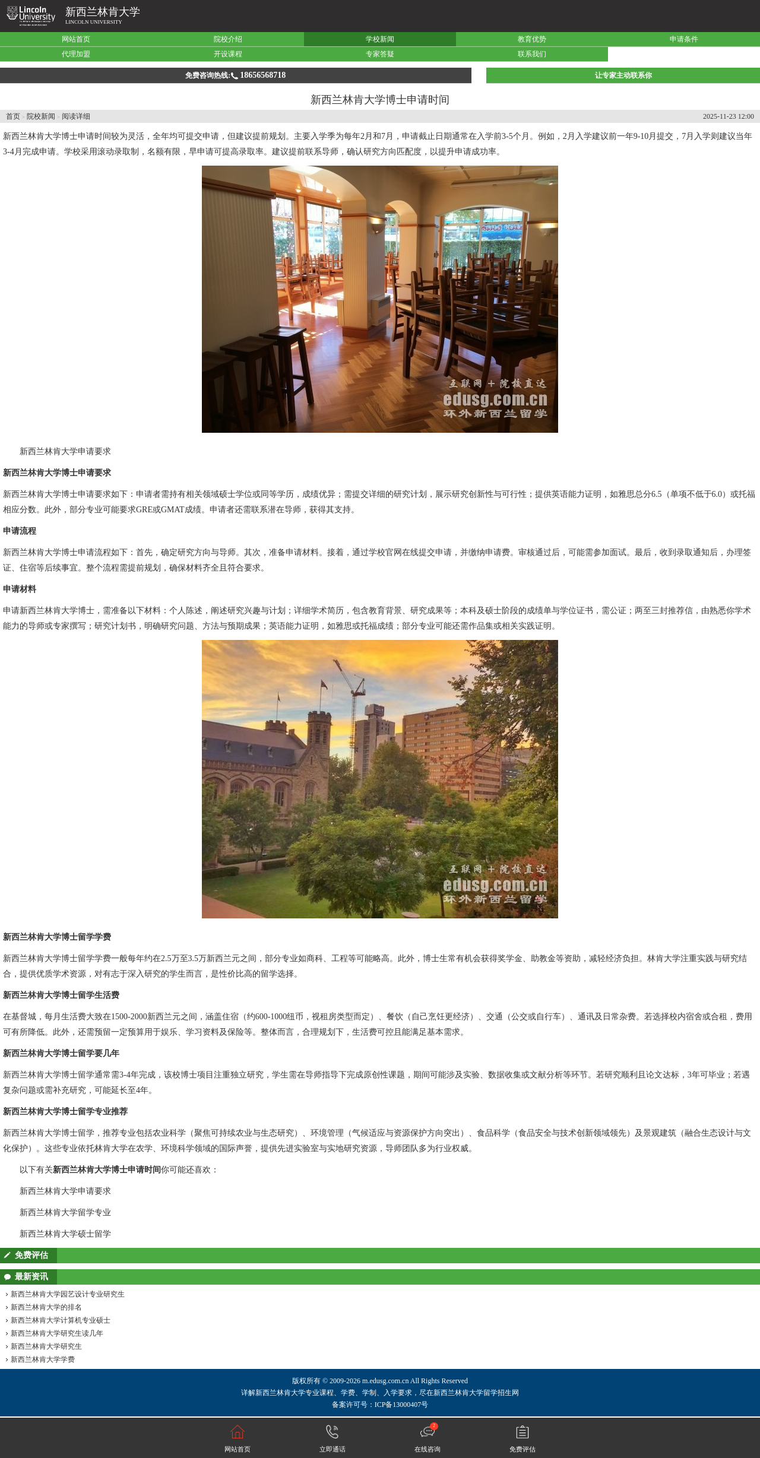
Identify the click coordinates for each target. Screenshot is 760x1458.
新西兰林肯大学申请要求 (65, 451)
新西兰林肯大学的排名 (46, 1307)
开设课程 (228, 54)
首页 (13, 116)
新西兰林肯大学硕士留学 (65, 1233)
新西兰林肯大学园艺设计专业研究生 (68, 1294)
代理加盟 (76, 54)
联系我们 (532, 54)
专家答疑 (380, 54)
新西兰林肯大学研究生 (46, 1346)
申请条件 (684, 39)
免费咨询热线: (235, 75)
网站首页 (76, 39)
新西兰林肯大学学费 (43, 1359)
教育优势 (532, 39)
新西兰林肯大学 (102, 12)
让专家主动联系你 (623, 75)
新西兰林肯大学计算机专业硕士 (60, 1320)
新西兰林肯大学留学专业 (65, 1212)
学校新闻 (380, 39)
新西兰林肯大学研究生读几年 (57, 1333)
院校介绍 (228, 39)
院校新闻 (41, 116)
